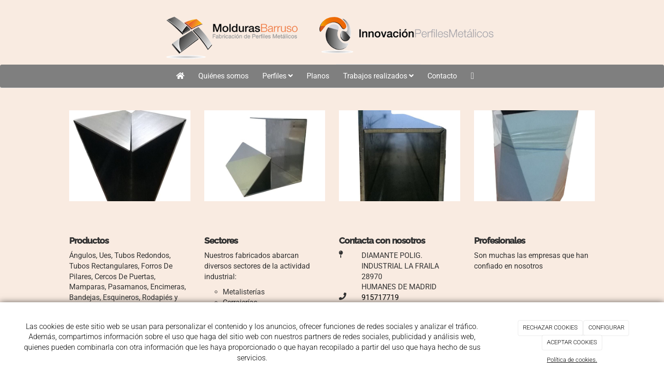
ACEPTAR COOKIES (572, 342)
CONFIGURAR (606, 327)
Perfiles (277, 76)
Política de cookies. (572, 359)
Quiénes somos (223, 76)
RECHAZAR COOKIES (550, 327)
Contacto (442, 76)
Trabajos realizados (378, 76)
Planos (318, 76)
